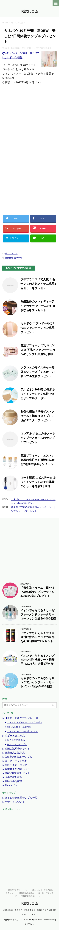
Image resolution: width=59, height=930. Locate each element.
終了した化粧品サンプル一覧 (21, 797)
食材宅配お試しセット (17, 773)
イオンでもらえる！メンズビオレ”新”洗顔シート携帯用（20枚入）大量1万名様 (37, 659)
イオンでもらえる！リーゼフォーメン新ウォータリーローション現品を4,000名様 (38, 614)
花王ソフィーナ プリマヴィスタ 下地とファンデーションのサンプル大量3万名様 (37, 350)
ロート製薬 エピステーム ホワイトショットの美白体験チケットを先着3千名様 (38, 482)
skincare (9, 258)
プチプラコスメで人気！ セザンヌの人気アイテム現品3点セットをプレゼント (38, 284)
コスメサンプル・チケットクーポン (24, 722)
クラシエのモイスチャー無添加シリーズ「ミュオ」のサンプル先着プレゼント (37, 372)
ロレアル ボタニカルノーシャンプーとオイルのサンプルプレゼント (37, 438)
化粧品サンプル (14, 890)
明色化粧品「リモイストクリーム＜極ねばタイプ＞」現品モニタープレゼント (37, 416)
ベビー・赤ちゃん (15, 735)
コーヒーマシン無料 (16, 761)
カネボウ (18, 258)
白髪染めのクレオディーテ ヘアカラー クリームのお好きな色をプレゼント (37, 306)
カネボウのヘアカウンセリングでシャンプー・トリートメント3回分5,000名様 (37, 682)
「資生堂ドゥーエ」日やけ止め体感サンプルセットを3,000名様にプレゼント (37, 591)
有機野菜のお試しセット (18, 769)
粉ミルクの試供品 (16, 740)
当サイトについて (15, 801)
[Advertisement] (29, 120)
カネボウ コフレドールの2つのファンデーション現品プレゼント (37, 328)
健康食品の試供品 (15, 752)
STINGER (29, 924)
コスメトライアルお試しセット (22, 731)
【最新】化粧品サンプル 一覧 (21, 718)
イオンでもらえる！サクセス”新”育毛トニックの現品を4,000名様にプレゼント (37, 637)
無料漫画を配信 (13, 781)
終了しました (11, 253)
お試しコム (30, 12)
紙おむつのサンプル (17, 744)
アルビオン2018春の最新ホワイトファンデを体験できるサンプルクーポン (37, 394)
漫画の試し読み (13, 777)
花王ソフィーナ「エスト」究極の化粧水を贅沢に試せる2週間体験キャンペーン (37, 460)
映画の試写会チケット (17, 748)
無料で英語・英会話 (16, 765)
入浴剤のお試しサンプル (18, 756)
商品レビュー (12, 785)
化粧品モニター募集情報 (19, 727)
